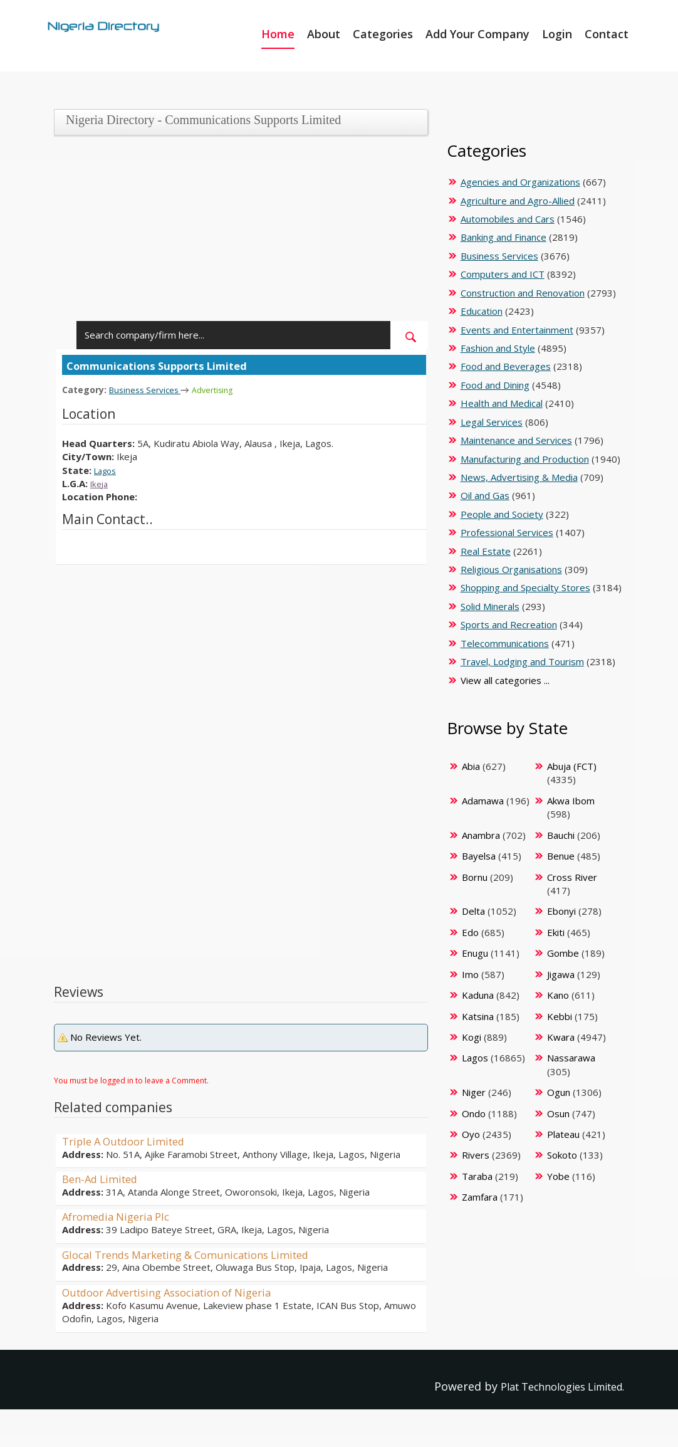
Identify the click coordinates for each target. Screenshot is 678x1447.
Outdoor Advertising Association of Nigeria (178, 1291)
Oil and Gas (485, 495)
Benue (561, 856)
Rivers (475, 1155)
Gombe (563, 953)
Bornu (475, 877)
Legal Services (492, 422)
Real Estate (486, 551)
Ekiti (556, 932)
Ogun (558, 1092)
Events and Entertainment (517, 330)
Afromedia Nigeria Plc (121, 1215)
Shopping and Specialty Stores (525, 587)
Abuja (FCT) (572, 766)
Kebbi (559, 1016)
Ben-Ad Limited (103, 1178)
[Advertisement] (237, 233)
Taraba (477, 1176)
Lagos (107, 469)
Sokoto (562, 1155)
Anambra (481, 835)
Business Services (149, 389)
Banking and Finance (503, 237)
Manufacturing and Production (525, 459)
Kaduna (478, 995)
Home (278, 33)
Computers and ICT (503, 274)
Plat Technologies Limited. (552, 1386)
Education (482, 311)
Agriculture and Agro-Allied (518, 200)
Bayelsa (479, 856)
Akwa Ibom (571, 800)
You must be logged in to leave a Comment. (131, 1080)
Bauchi (561, 835)
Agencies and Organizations (520, 182)
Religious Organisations (511, 569)
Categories (383, 33)
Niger (474, 1092)
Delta (473, 911)
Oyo (471, 1134)
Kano (558, 995)
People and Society (502, 514)
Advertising (223, 390)
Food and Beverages (506, 366)
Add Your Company (477, 33)
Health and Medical (502, 403)
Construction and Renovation (523, 293)
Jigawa (561, 974)
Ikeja (100, 482)
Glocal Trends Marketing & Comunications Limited (198, 1253)
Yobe (558, 1176)
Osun (558, 1113)
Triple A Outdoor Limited (130, 1140)
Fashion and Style (498, 348)
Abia (471, 766)
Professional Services (507, 532)
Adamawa (483, 800)
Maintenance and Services (516, 440)
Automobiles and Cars (508, 219)
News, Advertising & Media (519, 477)
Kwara (561, 1037)
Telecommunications (505, 643)
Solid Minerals (490, 606)
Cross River (572, 877)
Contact (606, 33)
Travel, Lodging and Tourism (522, 661)
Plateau (563, 1134)
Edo (470, 932)
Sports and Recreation (509, 624)
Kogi (471, 1037)
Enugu (475, 953)
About (323, 33)
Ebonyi (561, 911)
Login (557, 33)
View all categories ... (505, 680)
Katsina (478, 1016)
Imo (470, 974)
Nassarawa (571, 1057)
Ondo (474, 1113)
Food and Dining (495, 385)
